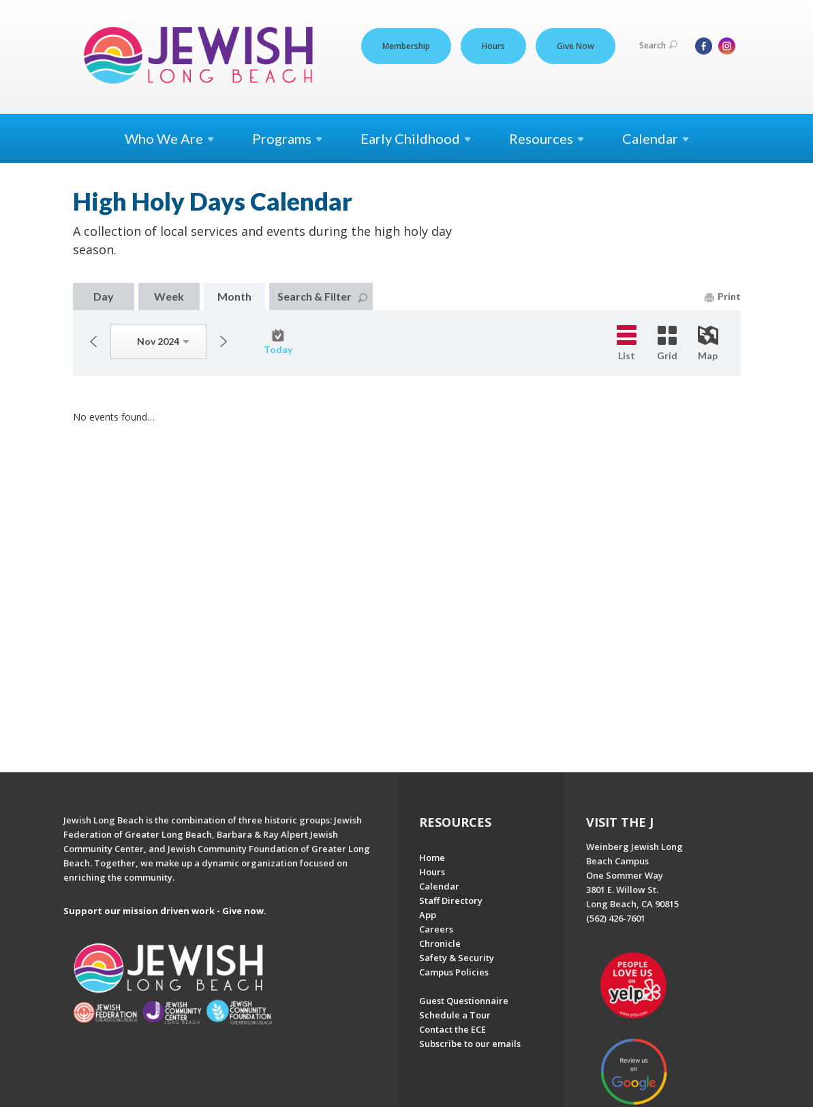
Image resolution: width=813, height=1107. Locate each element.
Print (723, 296)
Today (278, 342)
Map (708, 343)
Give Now (575, 46)
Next (223, 341)
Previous (93, 341)
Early (416, 138)
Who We (169, 138)
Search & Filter (322, 296)
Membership (406, 46)
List (626, 343)
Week (169, 296)
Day (103, 296)
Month (234, 296)
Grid (667, 343)
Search (658, 45)
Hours (493, 46)
